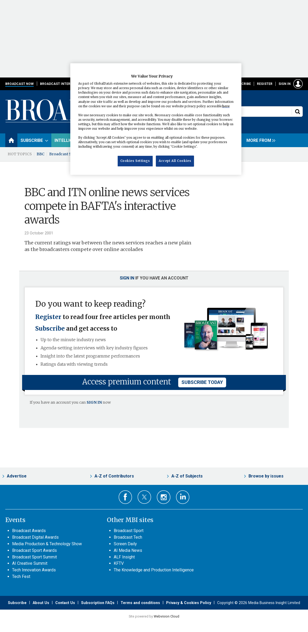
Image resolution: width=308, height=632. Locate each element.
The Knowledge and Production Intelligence (154, 569)
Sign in (285, 84)
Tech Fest (21, 576)
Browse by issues (266, 476)
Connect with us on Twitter (144, 497)
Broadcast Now (19, 84)
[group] (259, 140)
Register (264, 84)
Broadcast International (63, 84)
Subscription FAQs (98, 603)
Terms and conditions (140, 603)
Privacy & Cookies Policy (188, 603)
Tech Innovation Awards (34, 569)
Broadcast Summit (66, 154)
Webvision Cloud (166, 616)
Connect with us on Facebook (125, 497)
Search (297, 111)
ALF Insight (124, 556)
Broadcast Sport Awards (34, 550)
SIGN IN (94, 402)
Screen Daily (125, 543)
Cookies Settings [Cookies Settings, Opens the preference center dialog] (135, 161)
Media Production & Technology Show (47, 543)
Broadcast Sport (128, 530)
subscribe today (202, 382)
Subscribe (242, 84)
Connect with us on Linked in (183, 497)
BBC (40, 154)
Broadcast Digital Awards (35, 537)
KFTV (119, 563)
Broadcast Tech (128, 537)
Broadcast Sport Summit (34, 556)
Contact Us (65, 603)
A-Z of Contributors (114, 476)
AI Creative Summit (29, 563)
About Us (41, 603)
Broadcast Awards (29, 530)
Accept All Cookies (175, 161)
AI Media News (128, 550)
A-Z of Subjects (187, 476)
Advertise (17, 476)
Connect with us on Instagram (164, 497)
